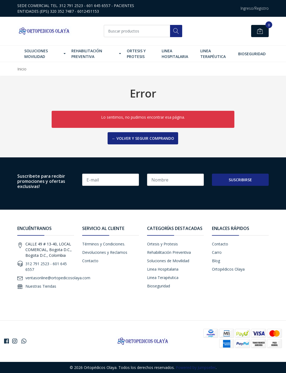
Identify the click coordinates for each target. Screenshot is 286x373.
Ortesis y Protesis (136, 53)
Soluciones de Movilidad (168, 260)
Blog (216, 260)
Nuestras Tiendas (40, 286)
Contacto (90, 260)
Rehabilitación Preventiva (86, 53)
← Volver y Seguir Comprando (143, 138)
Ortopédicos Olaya (228, 269)
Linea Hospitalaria (175, 53)
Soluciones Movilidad (36, 53)
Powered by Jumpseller (196, 367)
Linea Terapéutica (213, 53)
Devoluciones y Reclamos (104, 252)
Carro (217, 252)
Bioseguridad (252, 53)
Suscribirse (240, 179)
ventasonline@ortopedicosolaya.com (57, 277)
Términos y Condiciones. (103, 243)
